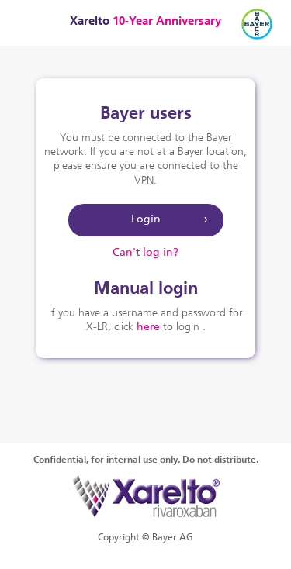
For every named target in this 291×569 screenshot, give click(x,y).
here (148, 327)
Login (146, 220)
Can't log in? (145, 253)
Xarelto (145, 22)
